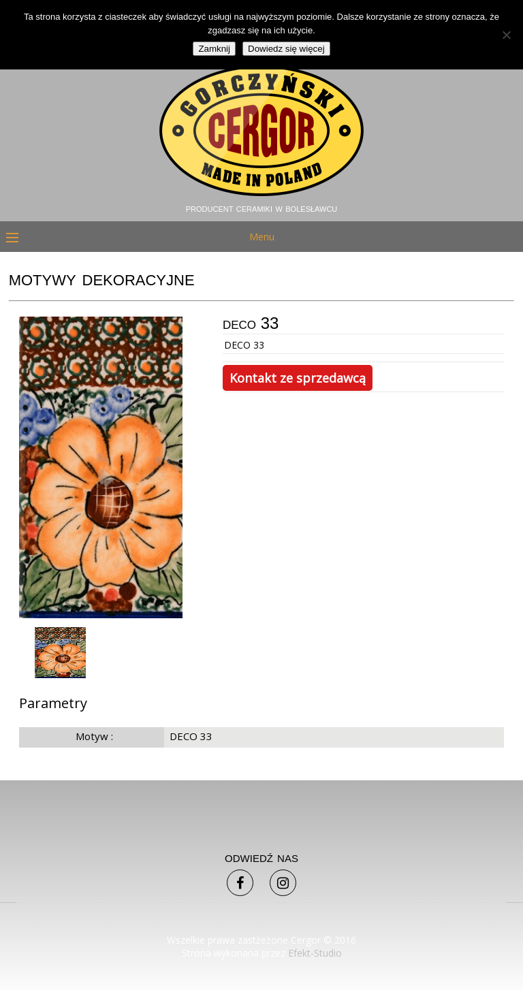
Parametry (53, 703)
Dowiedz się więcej (286, 49)
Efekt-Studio (315, 952)
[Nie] (506, 35)
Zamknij (214, 49)
